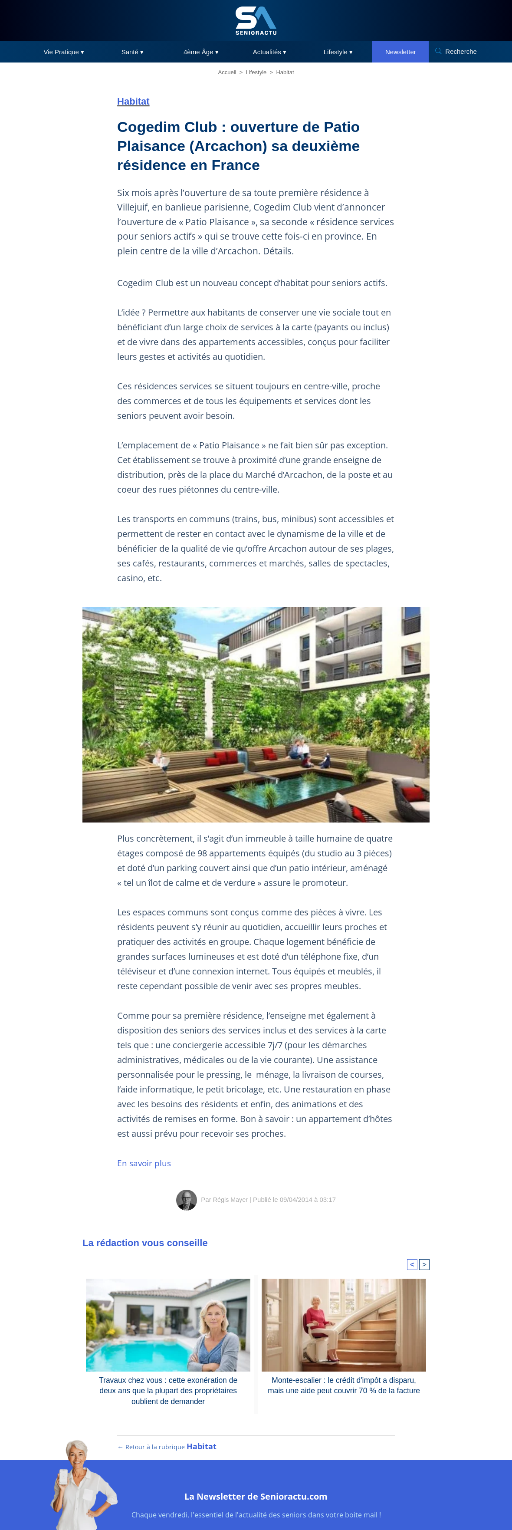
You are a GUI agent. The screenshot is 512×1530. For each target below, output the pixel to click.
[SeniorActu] (256, 21)
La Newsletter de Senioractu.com (256, 1503)
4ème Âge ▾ (201, 52)
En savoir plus (145, 1163)
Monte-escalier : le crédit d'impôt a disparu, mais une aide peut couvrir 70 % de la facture (343, 1384)
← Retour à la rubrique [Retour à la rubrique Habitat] (167, 1455)
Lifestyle (256, 72)
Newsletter (400, 52)
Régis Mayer (230, 1199)
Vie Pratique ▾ (64, 52)
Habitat (285, 72)
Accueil (227, 72)
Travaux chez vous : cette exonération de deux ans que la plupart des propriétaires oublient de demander (168, 1389)
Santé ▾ (132, 52)
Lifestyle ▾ (338, 52)
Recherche (461, 51)
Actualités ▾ (269, 52)
